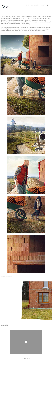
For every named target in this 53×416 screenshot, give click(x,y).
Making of (37, 5)
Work (27, 5)
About (31, 5)
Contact (43, 5)
